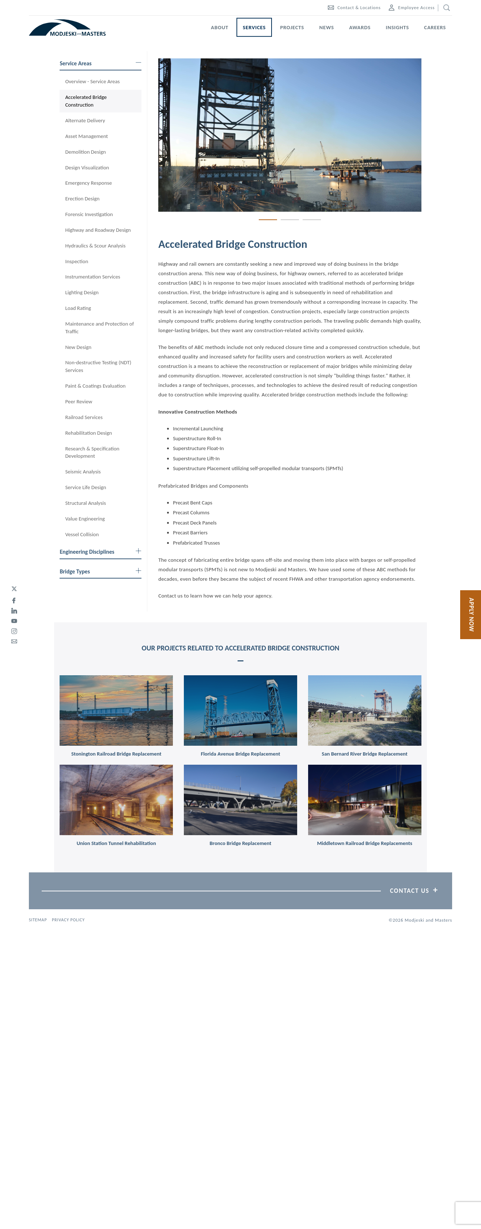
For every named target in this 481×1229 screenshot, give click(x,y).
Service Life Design (85, 487)
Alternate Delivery (85, 120)
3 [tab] (312, 219)
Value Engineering (85, 518)
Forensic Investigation (89, 214)
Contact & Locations (354, 7)
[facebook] (14, 599)
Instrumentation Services (92, 276)
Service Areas (100, 63)
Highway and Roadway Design (98, 230)
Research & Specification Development (92, 452)
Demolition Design (85, 152)
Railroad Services (83, 417)
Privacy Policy (68, 919)
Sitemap (38, 919)
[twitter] (14, 589)
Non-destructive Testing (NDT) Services (98, 366)
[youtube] (14, 620)
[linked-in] (14, 609)
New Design (78, 347)
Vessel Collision (82, 534)
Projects (292, 27)
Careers (435, 27)
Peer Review (78, 401)
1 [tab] (268, 219)
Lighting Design (81, 292)
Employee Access (412, 7)
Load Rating (78, 308)
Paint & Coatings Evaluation (95, 386)
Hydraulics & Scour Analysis (95, 245)
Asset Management (86, 136)
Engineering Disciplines (100, 552)
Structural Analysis (85, 503)
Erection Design (82, 198)
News (326, 27)
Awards (360, 27)
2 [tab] (290, 219)
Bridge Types (100, 571)
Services (254, 27)
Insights (397, 27)
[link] (116, 710)
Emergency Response (88, 183)
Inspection (76, 261)
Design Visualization (87, 167)
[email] (14, 640)
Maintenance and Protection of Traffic (99, 327)
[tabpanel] (289, 135)
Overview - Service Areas (92, 81)
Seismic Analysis (83, 471)
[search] (445, 7)
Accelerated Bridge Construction (85, 101)
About (219, 27)
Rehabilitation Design (88, 433)
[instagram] (14, 630)
